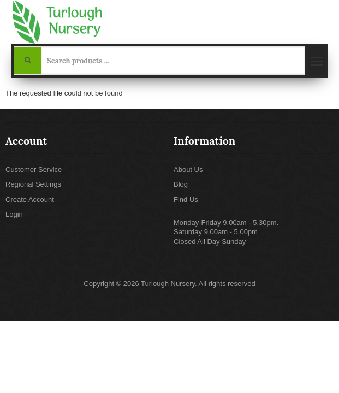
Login (14, 214)
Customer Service (33, 169)
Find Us (186, 199)
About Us (188, 169)
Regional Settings (33, 184)
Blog (181, 184)
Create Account (29, 199)
